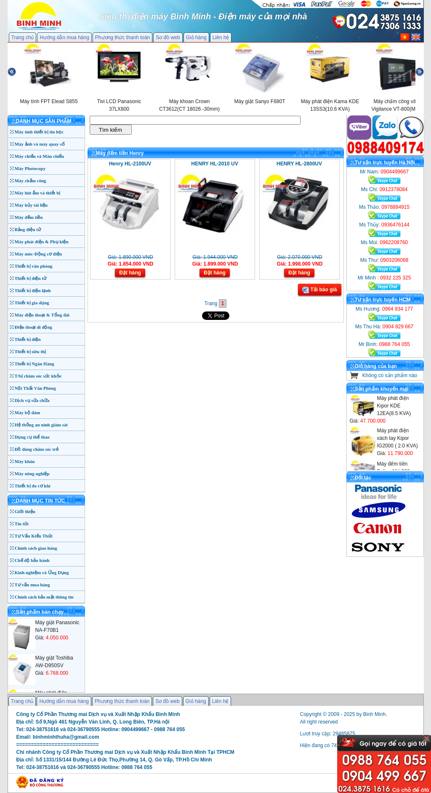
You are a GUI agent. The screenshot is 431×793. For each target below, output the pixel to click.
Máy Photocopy (30, 168)
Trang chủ (22, 37)
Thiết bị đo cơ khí (33, 485)
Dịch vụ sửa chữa (32, 400)
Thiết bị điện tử (31, 278)
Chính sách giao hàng (36, 548)
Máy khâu (25, 461)
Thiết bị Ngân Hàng (34, 363)
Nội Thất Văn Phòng (35, 388)
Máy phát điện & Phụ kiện (42, 241)
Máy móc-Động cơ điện (38, 253)
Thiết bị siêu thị (30, 351)
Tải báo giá (319, 290)
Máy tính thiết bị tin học (39, 131)
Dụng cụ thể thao (32, 436)
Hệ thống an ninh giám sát (41, 424)
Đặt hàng (130, 273)
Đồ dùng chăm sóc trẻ (37, 449)
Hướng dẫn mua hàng (64, 37)
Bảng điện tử (28, 229)
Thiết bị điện (28, 339)
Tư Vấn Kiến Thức (34, 535)
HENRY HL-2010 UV (214, 164)
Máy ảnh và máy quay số (40, 143)
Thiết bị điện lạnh (33, 290)
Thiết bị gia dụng (32, 302)
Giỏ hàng (196, 37)
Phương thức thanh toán (122, 37)
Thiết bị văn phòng (34, 266)
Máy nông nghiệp (32, 473)
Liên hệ (221, 37)
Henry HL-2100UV (130, 164)
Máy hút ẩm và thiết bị (38, 192)
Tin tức (22, 523)
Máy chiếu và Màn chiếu (39, 156)
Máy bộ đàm (27, 412)
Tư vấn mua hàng (32, 584)
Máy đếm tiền (29, 217)
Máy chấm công (30, 180)
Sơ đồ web (168, 37)
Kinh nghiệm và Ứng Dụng (42, 572)
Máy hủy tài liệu (31, 205)
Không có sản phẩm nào (390, 375)
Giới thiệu (25, 511)
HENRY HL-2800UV (299, 164)
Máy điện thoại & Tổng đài (42, 314)
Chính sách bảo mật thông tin (44, 596)
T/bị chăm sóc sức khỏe (38, 375)
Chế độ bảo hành (32, 560)
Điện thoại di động (34, 327)
